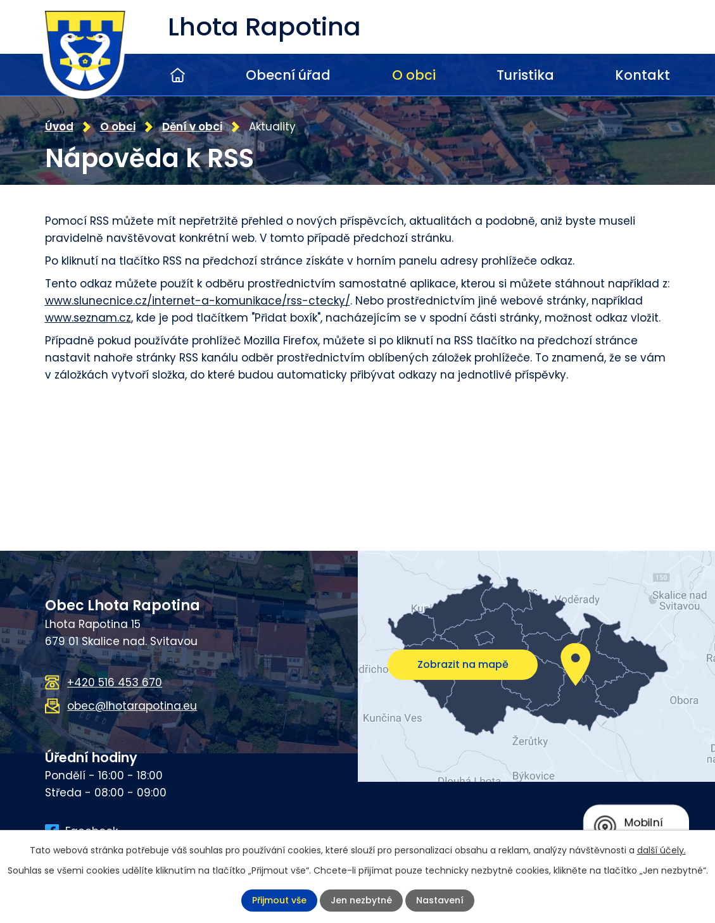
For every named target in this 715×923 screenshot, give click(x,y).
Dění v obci (192, 126)
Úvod (177, 75)
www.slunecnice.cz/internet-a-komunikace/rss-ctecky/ (197, 300)
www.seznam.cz (88, 317)
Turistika (525, 75)
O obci (414, 75)
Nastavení (440, 900)
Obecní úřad (288, 75)
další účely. (661, 850)
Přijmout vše (279, 900)
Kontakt (642, 75)
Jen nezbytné (361, 900)
